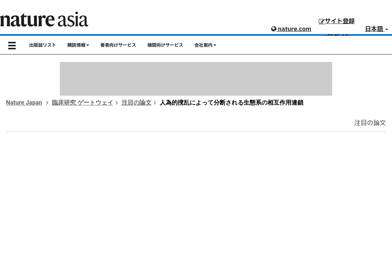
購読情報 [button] (78, 45)
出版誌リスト (42, 45)
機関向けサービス (165, 45)
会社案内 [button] (205, 45)
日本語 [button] (376, 29)
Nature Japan (24, 102)
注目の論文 (136, 102)
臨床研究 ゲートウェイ (82, 102)
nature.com (291, 29)
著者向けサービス (118, 45)
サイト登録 (337, 21)
